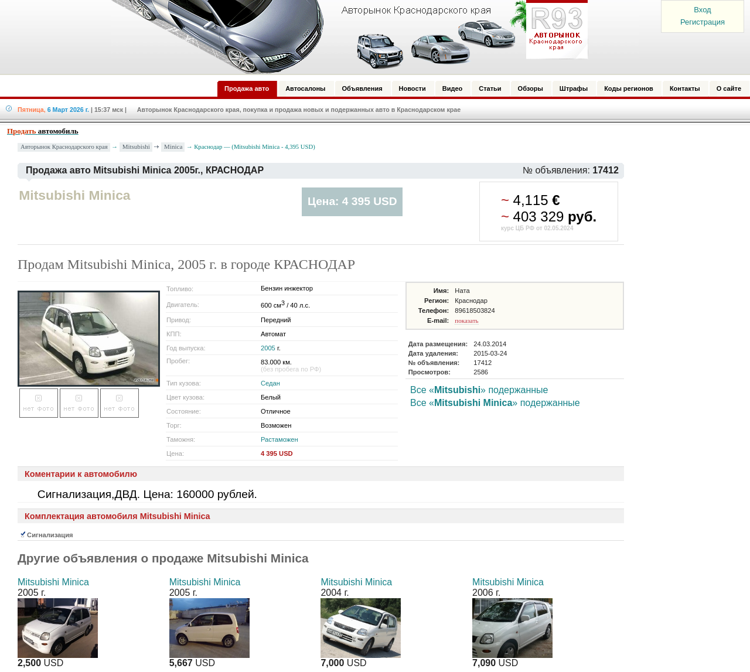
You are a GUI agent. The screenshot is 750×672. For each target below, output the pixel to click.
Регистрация (702, 22)
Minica (173, 146)
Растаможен (279, 439)
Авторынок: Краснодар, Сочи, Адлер (345, 37)
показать (466, 320)
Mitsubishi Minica (53, 582)
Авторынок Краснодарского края (64, 147)
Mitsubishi (136, 146)
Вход (702, 9)
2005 (268, 348)
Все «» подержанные (479, 390)
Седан (270, 383)
